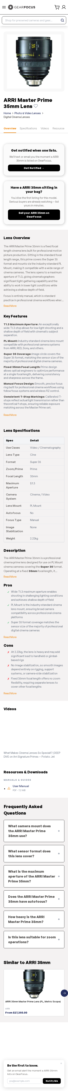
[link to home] (21, 7)
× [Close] (61, 1063)
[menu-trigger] (4, 7)
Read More (10, 305)
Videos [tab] (45, 128)
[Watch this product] (35, 106)
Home (7, 113)
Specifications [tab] (28, 128)
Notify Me (52, 1080)
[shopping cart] (57, 7)
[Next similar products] (64, 993)
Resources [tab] (59, 128)
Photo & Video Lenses (28, 113)
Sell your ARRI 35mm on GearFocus (34, 214)
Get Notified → (34, 168)
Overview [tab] (10, 128)
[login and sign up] (63, 7)
